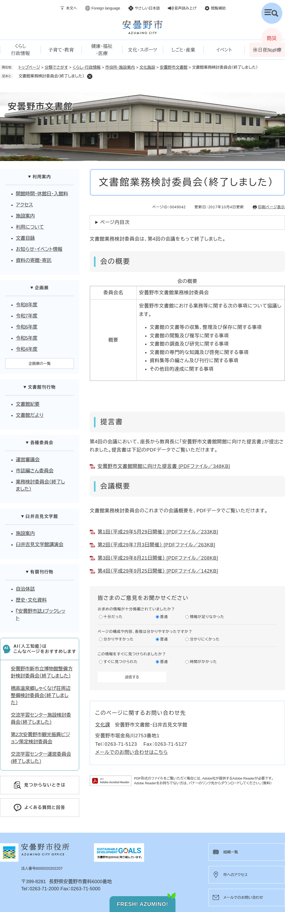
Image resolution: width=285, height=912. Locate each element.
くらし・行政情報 (87, 67)
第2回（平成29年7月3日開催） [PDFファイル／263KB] (156, 544)
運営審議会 (28, 459)
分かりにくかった (205, 639)
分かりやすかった (118, 639)
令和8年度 (26, 304)
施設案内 (25, 216)
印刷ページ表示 (271, 207)
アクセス (24, 205)
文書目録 (25, 238)
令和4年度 (26, 349)
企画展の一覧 (39, 363)
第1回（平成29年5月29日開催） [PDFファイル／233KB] (158, 532)
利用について (30, 227)
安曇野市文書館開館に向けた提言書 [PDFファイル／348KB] (164, 466)
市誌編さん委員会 (35, 470)
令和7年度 (26, 316)
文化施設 (147, 67)
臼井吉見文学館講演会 (39, 544)
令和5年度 (26, 338)
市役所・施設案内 (120, 67)
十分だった (113, 617)
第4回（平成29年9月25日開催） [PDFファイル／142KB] (158, 571)
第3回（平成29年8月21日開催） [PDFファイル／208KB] (158, 558)
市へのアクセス (235, 875)
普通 (164, 617)
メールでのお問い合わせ (243, 897)
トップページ (29, 67)
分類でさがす (56, 67)
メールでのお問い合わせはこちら (131, 752)
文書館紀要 (28, 404)
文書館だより (30, 415)
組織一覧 (230, 852)
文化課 (102, 724)
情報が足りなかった (207, 617)
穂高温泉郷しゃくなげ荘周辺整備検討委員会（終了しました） (40, 695)
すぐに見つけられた (120, 662)
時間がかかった (203, 662)
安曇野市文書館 (173, 67)
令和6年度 (26, 327)
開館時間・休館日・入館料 (42, 193)
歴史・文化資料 (31, 600)
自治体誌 (25, 589)
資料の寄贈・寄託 (33, 260)
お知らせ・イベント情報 (39, 249)
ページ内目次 (115, 222)
